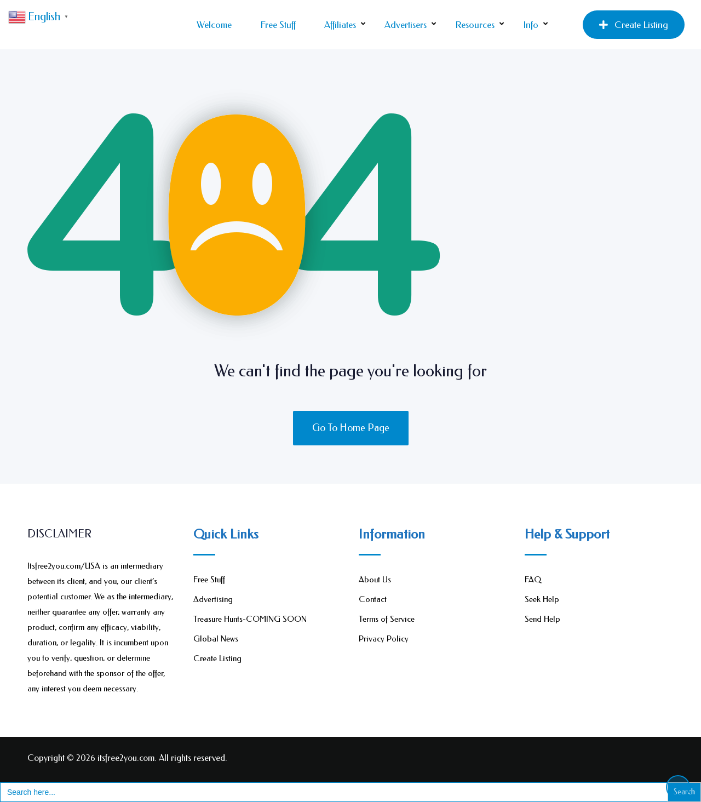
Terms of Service (387, 619)
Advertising (213, 599)
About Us (375, 580)
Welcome (214, 24)
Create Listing (633, 24)
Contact (373, 599)
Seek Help (542, 599)
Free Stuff (278, 24)
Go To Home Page (350, 428)
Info (530, 24)
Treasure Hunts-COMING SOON (250, 619)
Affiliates (340, 24)
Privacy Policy (384, 639)
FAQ (533, 580)
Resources (475, 24)
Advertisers (405, 24)
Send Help (542, 619)
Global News (215, 639)
